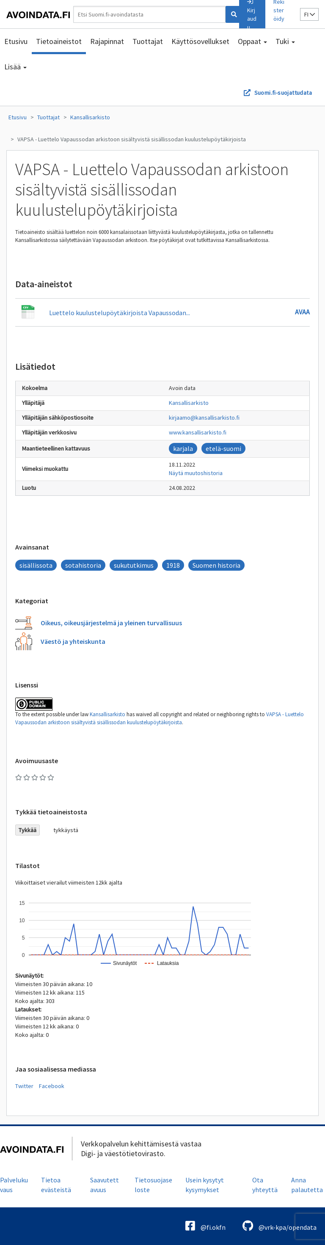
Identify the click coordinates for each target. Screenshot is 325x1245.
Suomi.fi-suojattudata (283, 92)
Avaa (302, 312)
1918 (173, 565)
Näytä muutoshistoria (196, 473)
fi (309, 14)
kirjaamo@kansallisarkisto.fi (204, 417)
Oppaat (252, 41)
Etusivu (16, 41)
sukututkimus (134, 565)
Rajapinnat (107, 41)
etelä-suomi (223, 448)
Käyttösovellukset (200, 41)
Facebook (51, 1086)
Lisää (15, 66)
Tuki (285, 41)
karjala (183, 448)
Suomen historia (216, 565)
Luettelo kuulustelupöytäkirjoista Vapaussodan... (119, 312)
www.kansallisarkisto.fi (197, 432)
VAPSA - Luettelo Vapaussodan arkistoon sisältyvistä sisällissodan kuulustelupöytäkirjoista (131, 139)
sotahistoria (83, 565)
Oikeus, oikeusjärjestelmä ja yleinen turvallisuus (111, 622)
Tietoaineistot (59, 41)
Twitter (24, 1086)
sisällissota (35, 565)
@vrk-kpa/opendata (279, 1225)
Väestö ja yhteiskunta (73, 641)
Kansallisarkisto (90, 117)
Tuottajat (147, 41)
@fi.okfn (205, 1225)
